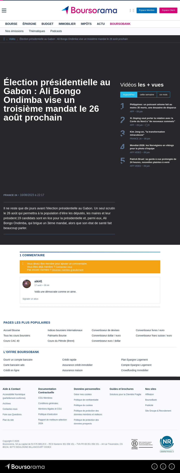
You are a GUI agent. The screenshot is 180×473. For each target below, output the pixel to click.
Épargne (29, 23)
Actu (101, 23)
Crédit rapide (69, 359)
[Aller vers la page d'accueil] (91, 10)
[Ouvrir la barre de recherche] (130, 10)
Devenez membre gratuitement (67, 270)
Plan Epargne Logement (134, 359)
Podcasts (56, 31)
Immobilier (67, 23)
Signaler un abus (30, 299)
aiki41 (38, 281)
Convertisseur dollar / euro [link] (106, 335)
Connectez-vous (64, 267)
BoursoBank (120, 23)
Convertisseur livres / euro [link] (150, 330)
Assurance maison (72, 370)
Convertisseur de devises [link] (105, 330)
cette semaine (147, 94)
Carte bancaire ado (14, 365)
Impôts (86, 23)
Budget (47, 23)
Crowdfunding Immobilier (134, 370)
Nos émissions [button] (14, 31)
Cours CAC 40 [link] (11, 340)
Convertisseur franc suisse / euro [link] (154, 335)
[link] (7, 403)
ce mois (164, 94)
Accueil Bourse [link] (12, 330)
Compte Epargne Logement (136, 365)
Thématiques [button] (37, 31)
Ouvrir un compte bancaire (18, 359)
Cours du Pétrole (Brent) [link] (61, 340)
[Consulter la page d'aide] (133, 10)
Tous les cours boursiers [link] (17, 335)
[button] (4, 10)
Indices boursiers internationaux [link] (65, 330)
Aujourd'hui (128, 94)
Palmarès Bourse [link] (57, 335)
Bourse (11, 23)
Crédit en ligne (11, 370)
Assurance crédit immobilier (77, 365)
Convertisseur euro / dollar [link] (106, 340)
